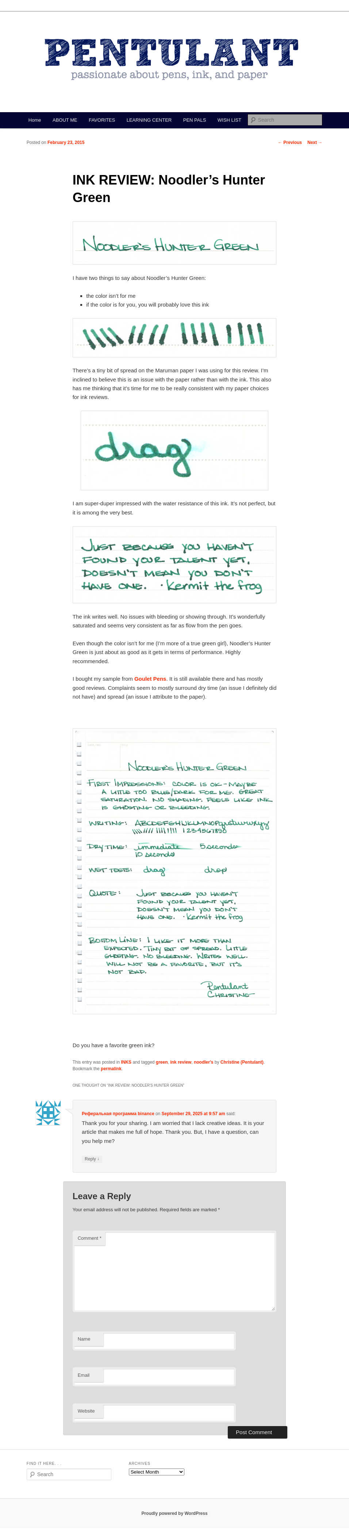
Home (34, 120)
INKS (126, 1062)
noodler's (204, 1062)
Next (314, 142)
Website (86, 1411)
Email (84, 1375)
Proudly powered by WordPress (174, 1513)
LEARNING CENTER (149, 120)
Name (84, 1339)
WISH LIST (229, 120)
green (162, 1062)
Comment (89, 1238)
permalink (111, 1068)
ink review (180, 1062)
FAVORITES (102, 120)
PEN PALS (194, 120)
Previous (290, 142)
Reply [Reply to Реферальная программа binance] (92, 1159)
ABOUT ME (65, 120)
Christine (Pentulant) (242, 1062)
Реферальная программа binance (118, 1113)
